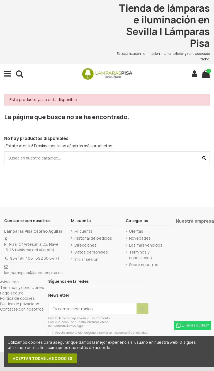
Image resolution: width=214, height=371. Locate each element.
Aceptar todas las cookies (42, 358)
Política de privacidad (19, 303)
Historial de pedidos (93, 238)
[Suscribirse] (142, 308)
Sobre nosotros (143, 264)
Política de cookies (17, 298)
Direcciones (85, 245)
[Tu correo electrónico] (92, 308)
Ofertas (136, 231)
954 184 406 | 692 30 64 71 (34, 258)
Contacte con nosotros (22, 309)
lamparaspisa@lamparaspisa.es (33, 272)
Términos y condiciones (140, 254)
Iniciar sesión (86, 259)
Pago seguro (12, 293)
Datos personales (91, 252)
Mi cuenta (83, 231)
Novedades (140, 238)
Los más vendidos (145, 245)
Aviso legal (10, 281)
